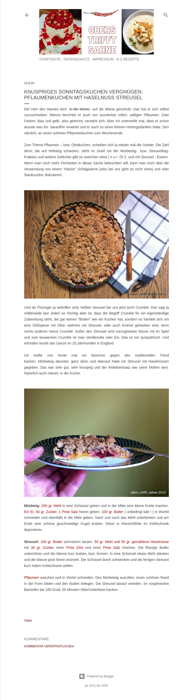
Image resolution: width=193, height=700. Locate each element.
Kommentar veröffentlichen (49, 646)
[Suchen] (166, 14)
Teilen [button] (28, 620)
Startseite (50, 59)
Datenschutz (76, 59)
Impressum (103, 59)
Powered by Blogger (96, 676)
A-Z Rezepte (127, 59)
